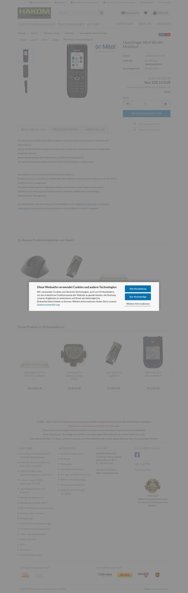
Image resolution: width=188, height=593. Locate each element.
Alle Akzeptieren (138, 288)
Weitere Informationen (138, 303)
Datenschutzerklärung (48, 304)
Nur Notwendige (137, 296)
